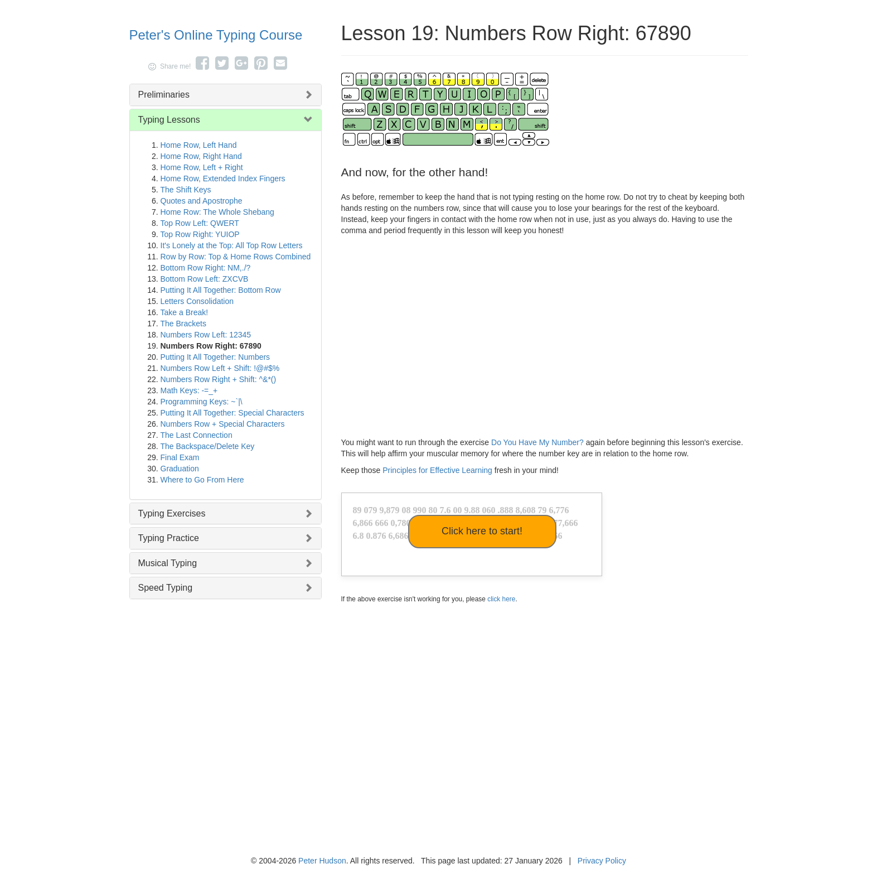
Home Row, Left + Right (202, 167)
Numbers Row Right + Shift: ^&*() (219, 379)
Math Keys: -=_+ (189, 390)
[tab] (225, 94)
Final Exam (180, 457)
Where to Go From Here (202, 479)
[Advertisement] (544, 333)
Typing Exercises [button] (172, 513)
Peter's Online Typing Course (216, 34)
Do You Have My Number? (537, 442)
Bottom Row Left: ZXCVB (205, 278)
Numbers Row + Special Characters (223, 423)
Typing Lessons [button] (169, 119)
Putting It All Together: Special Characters (232, 412)
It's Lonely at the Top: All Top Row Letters (232, 245)
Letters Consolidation (197, 301)
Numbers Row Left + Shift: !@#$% (220, 368)
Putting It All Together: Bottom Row (221, 290)
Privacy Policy (602, 860)
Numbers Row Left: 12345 (206, 334)
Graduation (180, 468)
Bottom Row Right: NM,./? (206, 267)
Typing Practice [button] (168, 538)
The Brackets (183, 323)
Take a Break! (185, 312)
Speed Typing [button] (165, 587)
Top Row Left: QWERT (200, 223)
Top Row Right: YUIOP (200, 234)
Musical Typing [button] (167, 563)
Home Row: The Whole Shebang (217, 212)
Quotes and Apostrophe (202, 200)
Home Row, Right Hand (201, 156)
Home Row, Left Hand (199, 145)
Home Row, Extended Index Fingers (223, 178)
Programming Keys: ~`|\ (202, 401)
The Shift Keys (186, 189)
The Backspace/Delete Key (208, 446)
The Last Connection (196, 435)
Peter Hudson (322, 860)
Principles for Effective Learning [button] (437, 470)
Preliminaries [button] (164, 94)
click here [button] (501, 599)
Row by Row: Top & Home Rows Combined (236, 256)
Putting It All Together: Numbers (215, 357)
